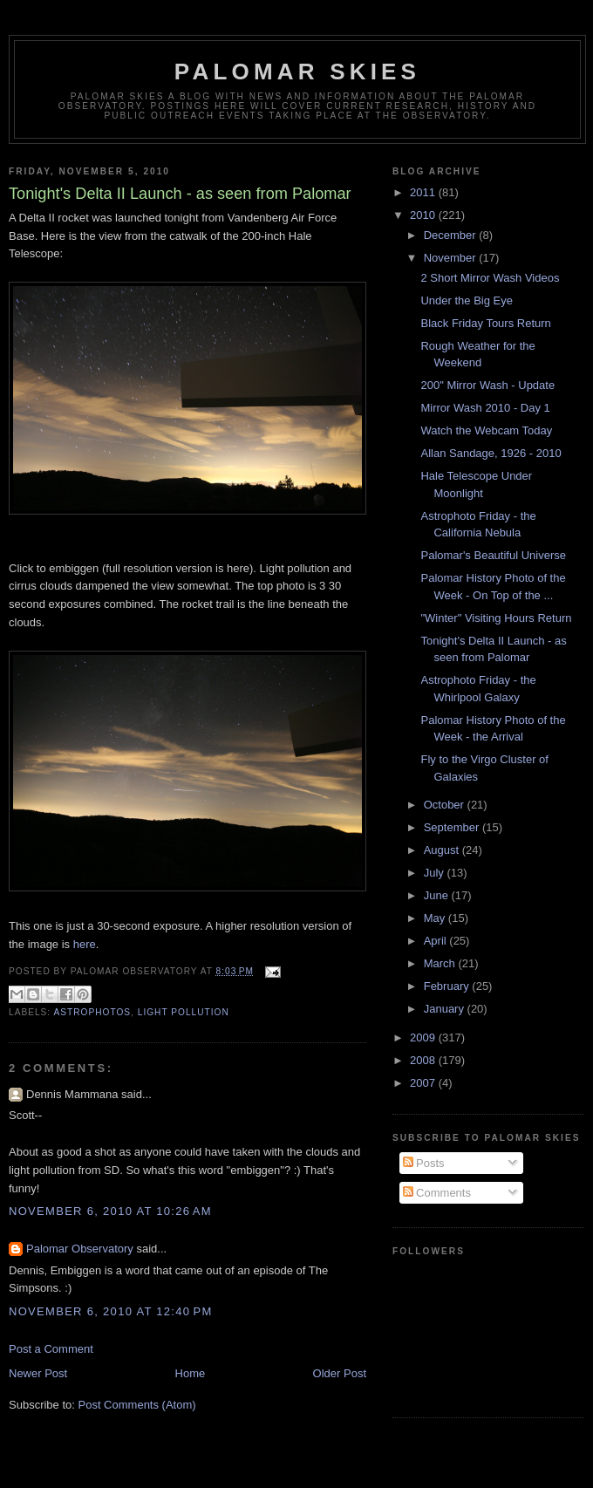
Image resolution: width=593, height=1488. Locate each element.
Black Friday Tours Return (485, 323)
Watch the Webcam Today (486, 430)
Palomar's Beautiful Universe (493, 555)
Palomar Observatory (79, 1248)
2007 (424, 1082)
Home (190, 1373)
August (443, 850)
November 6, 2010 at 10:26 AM (110, 1211)
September (453, 827)
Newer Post (38, 1373)
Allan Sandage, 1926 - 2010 (490, 453)
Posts (424, 1163)
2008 (424, 1060)
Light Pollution (183, 1012)
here (84, 944)
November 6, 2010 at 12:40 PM (111, 1311)
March (441, 963)
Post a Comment (51, 1348)
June (438, 895)
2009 (424, 1037)
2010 (424, 215)
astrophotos (92, 1012)
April (437, 940)
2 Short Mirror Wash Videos (489, 277)
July (435, 872)
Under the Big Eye (466, 300)
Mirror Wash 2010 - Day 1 (484, 407)
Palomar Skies (297, 71)
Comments (437, 1192)
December (452, 235)
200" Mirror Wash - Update (487, 385)
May (436, 918)
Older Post (339, 1373)
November (452, 257)
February (448, 986)
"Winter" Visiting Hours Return (495, 618)
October (445, 804)
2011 (424, 192)
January (445, 1008)
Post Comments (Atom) (137, 1404)
